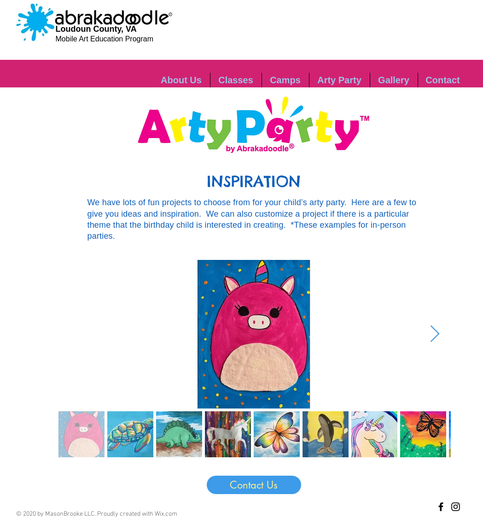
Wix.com (166, 514)
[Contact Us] (254, 485)
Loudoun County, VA (96, 29)
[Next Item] (435, 334)
